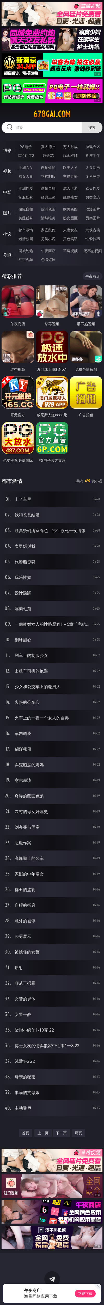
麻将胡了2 (25, 155)
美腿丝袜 (26, 217)
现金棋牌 (70, 155)
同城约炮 (26, 250)
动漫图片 (92, 209)
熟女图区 (70, 217)
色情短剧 (48, 259)
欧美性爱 (92, 188)
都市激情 (26, 229)
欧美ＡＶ (70, 167)
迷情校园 (26, 238)
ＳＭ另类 (92, 176)
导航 (7, 254)
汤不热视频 (93, 250)
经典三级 (48, 197)
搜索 (92, 127)
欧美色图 (70, 209)
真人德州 (48, 146)
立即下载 (85, 1293)
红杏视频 (26, 259)
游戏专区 (92, 146)
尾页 (78, 1132)
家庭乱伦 (48, 229)
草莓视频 (70, 250)
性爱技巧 (92, 238)
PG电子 (26, 146)
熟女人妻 (26, 176)
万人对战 (70, 146)
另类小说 (48, 238)
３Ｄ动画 (92, 167)
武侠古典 (92, 229)
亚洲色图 (48, 209)
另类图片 (92, 217)
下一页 (61, 1132)
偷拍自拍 (48, 188)
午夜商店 (48, 250)
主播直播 (70, 176)
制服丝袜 (26, 197)
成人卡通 (70, 188)
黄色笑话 (70, 238)
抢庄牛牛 (92, 155)
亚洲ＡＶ (26, 167)
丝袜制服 (48, 176)
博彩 (7, 150)
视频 (7, 171)
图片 (7, 213)
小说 (7, 233)
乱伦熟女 (70, 197)
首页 (25, 1132)
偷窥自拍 (26, 209)
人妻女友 (70, 229)
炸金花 (48, 155)
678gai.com (52, 114)
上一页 (43, 1132)
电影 (7, 192)
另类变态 (92, 197)
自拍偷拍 (48, 167)
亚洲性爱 (26, 188)
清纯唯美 (48, 217)
